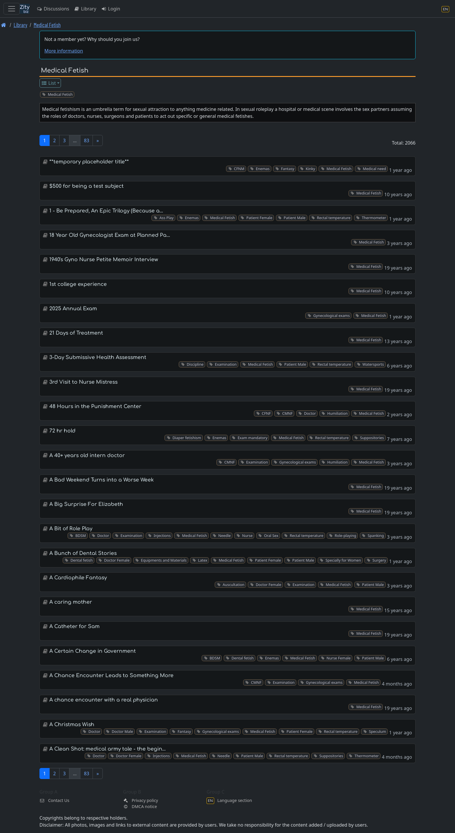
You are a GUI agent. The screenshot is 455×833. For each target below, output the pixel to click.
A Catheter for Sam (74, 626)
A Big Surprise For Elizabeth (86, 504)
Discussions (53, 9)
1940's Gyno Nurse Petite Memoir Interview (103, 259)
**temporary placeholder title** (89, 162)
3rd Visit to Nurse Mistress (83, 382)
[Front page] (3, 24)
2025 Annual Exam (73, 308)
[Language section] (445, 9)
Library (85, 9)
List (48, 83)
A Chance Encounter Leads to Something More (111, 675)
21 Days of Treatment (76, 333)
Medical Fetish (47, 24)
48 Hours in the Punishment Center (95, 406)
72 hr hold (62, 431)
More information (63, 51)
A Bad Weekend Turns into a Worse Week (101, 480)
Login (110, 9)
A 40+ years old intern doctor (87, 455)
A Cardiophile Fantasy (78, 577)
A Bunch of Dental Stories (83, 553)
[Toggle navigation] (11, 9)
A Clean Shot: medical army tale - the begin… (107, 749)
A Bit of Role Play (70, 528)
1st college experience (78, 284)
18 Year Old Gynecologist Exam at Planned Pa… (109, 235)
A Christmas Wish (71, 724)
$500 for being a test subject (86, 186)
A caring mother (70, 602)
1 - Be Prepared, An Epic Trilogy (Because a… (106, 211)
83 (86, 140)
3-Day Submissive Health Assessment (97, 357)
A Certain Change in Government (92, 651)
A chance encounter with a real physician (103, 700)
